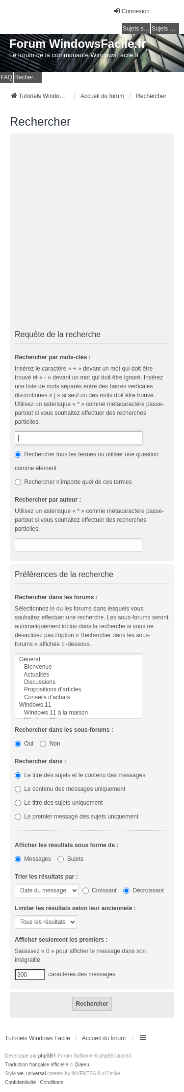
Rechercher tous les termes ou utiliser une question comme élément (86, 461)
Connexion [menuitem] (131, 11)
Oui (24, 743)
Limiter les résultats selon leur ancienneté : (75, 908)
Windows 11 (78, 705)
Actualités (78, 675)
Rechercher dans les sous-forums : (64, 729)
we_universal (31, 1073)
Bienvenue (78, 667)
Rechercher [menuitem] (28, 77)
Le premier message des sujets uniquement (76, 816)
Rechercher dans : (40, 761)
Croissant (99, 890)
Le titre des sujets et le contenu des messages (80, 775)
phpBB (45, 1055)
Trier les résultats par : (46, 876)
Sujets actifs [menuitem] (165, 28)
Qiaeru (82, 1064)
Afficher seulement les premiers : (61, 939)
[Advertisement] (92, 233)
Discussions (78, 682)
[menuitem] (20, 1082)
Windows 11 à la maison (78, 713)
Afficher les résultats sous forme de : (66, 845)
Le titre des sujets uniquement (59, 802)
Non (50, 743)
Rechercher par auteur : (48, 499)
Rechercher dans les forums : (56, 597)
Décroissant (143, 890)
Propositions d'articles (78, 689)
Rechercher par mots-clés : (53, 357)
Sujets (70, 858)
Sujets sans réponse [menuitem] (136, 28)
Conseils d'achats (78, 697)
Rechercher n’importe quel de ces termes (73, 481)
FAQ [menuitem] (6, 77)
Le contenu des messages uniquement (70, 788)
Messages (33, 858)
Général (78, 659)
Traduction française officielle (36, 1064)
